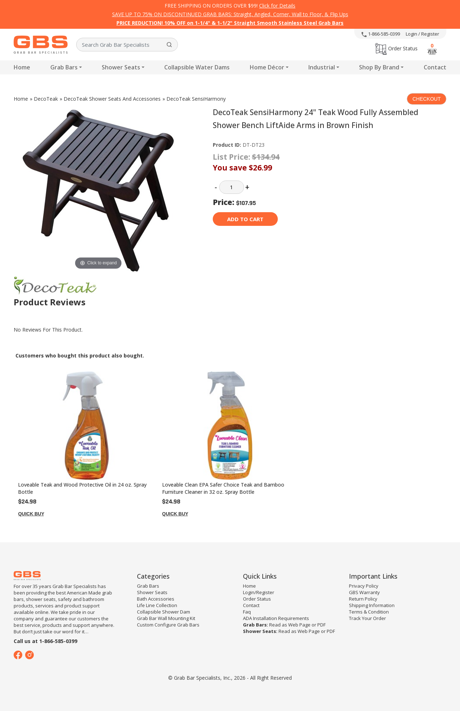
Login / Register (422, 34)
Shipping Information (372, 605)
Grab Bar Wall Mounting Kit (166, 618)
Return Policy (363, 599)
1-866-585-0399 (381, 34)
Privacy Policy (363, 586)
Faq (247, 612)
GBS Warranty (364, 592)
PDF (321, 624)
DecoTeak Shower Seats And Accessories (112, 98)
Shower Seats (121, 67)
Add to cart (245, 219)
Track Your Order (367, 618)
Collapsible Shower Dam (163, 612)
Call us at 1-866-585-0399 (45, 641)
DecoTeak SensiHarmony (196, 98)
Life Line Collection (157, 605)
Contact (435, 67)
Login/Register (258, 592)
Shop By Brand (379, 67)
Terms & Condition (369, 612)
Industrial (321, 67)
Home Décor (267, 67)
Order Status (396, 48)
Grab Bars (64, 67)
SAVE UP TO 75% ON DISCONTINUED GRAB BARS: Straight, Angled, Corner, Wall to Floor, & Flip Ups (230, 14)
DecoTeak (46, 98)
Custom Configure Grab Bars (168, 624)
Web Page (299, 624)
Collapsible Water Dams (197, 67)
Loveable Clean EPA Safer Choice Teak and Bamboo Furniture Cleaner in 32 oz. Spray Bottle (223, 488)
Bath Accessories (155, 599)
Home (22, 67)
